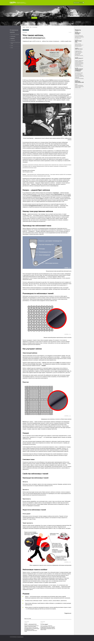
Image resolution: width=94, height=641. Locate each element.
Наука (50, 19)
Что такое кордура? (44, 624)
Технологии (34, 17)
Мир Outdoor (50, 17)
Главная (29, 17)
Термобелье (13, 40)
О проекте (64, 17)
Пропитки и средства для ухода (15, 43)
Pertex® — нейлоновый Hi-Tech (30, 624)
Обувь (12, 47)
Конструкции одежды (15, 34)
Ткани (12, 45)
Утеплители (13, 36)
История (55, 17)
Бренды (60, 17)
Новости (41, 19)
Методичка (46, 19)
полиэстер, (47, 145)
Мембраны (13, 38)
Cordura (40, 437)
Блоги (53, 19)
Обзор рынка (44, 17)
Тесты (39, 17)
